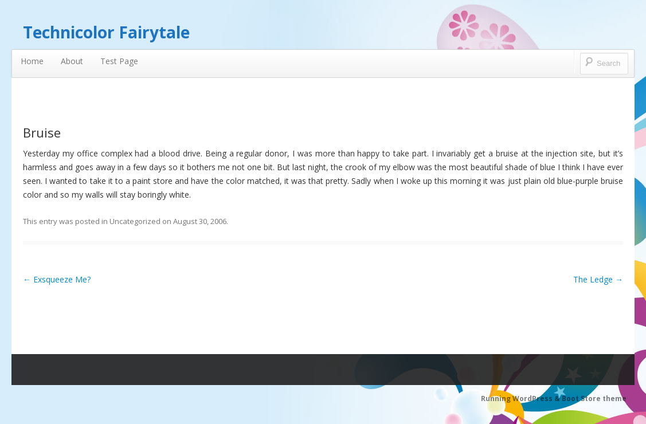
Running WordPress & (521, 398)
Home (32, 61)
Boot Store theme (594, 398)
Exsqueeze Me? (57, 279)
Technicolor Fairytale (106, 32)
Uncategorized (134, 221)
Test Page (119, 61)
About (72, 61)
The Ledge (598, 279)
